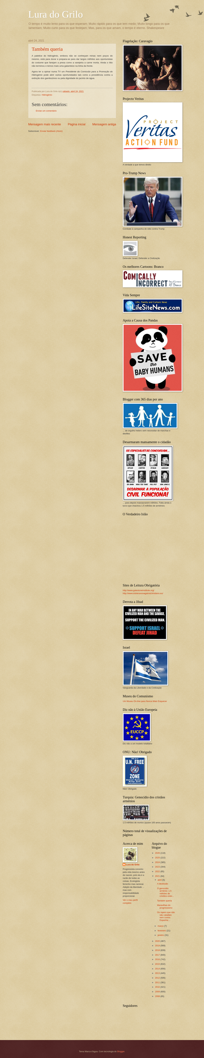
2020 (157, 941)
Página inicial (76, 124)
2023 (157, 867)
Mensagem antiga (104, 124)
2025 (157, 857)
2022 (157, 871)
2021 (157, 876)
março (161, 926)
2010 (157, 987)
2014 (157, 968)
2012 (157, 978)
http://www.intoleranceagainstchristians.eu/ (143, 593)
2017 (157, 955)
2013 (157, 973)
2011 (157, 982)
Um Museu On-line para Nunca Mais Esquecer (145, 701)
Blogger (121, 1051)
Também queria (47, 49)
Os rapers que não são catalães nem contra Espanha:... (166, 916)
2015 (157, 964)
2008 (157, 996)
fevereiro (162, 930)
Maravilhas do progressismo (164, 906)
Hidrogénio (47, 95)
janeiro (161, 935)
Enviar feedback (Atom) (51, 131)
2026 (157, 853)
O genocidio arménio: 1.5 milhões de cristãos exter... (165, 892)
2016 (157, 959)
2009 (157, 991)
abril (160, 880)
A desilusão (162, 883)
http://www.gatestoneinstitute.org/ (138, 590)
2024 (157, 862)
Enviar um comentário (46, 111)
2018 (157, 950)
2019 (157, 945)
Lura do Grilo (55, 14)
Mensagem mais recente (44, 124)
